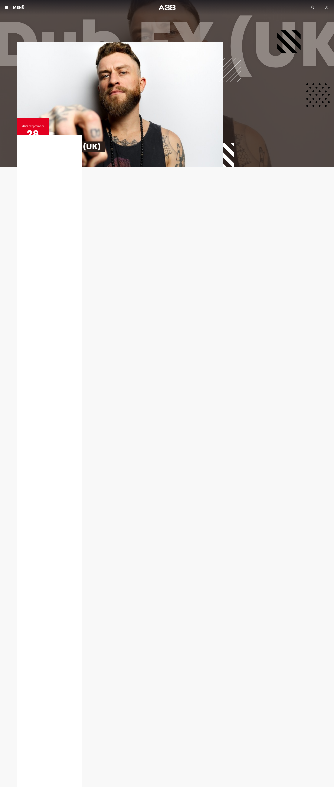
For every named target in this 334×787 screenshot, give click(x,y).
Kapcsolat (82, 774)
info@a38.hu (50, 729)
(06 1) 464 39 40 (123, 724)
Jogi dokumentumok (42, 774)
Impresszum (65, 774)
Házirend (21, 774)
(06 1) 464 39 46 (197, 724)
